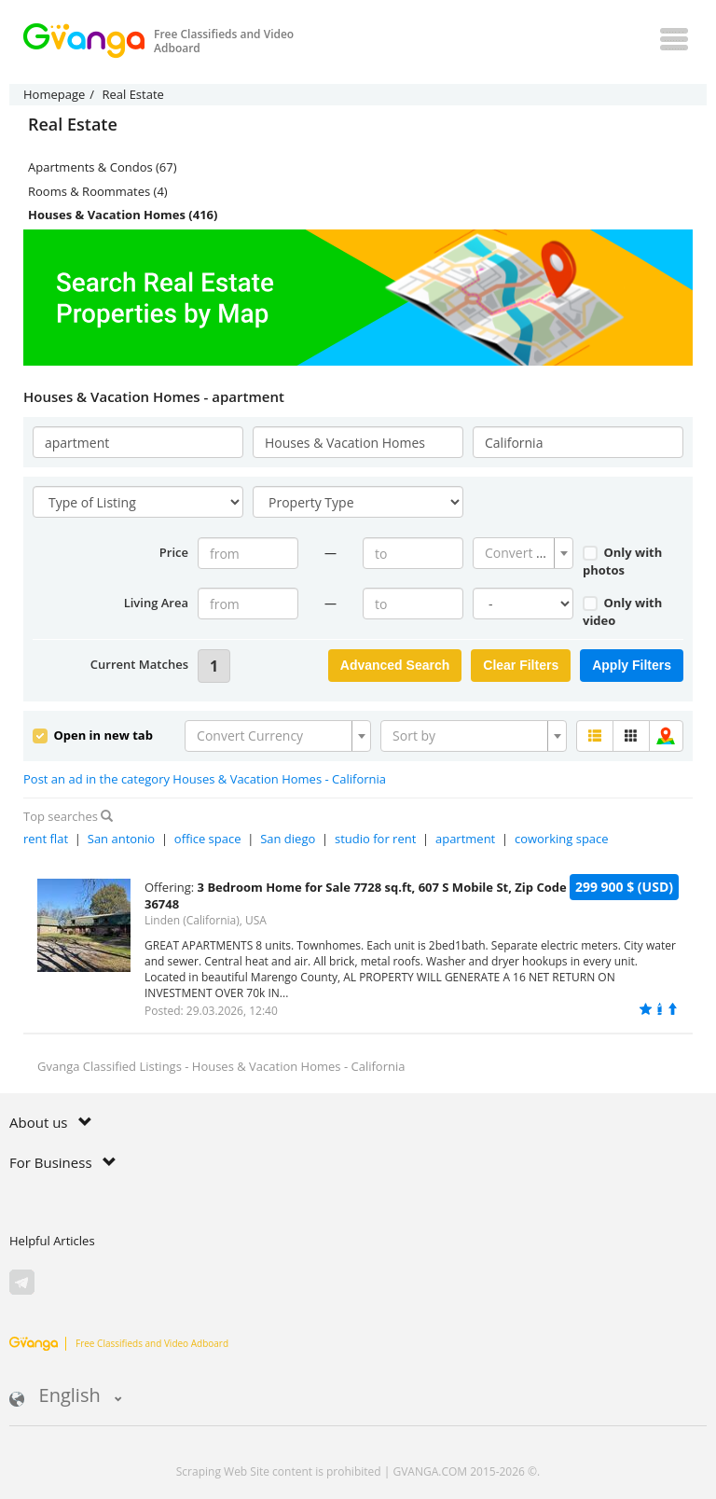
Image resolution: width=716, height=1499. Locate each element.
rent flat (45, 838)
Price (173, 552)
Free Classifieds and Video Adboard (118, 1343)
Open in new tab (93, 735)
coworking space (562, 838)
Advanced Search (395, 665)
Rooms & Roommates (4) (98, 191)
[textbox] (517, 553)
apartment (465, 838)
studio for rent (375, 838)
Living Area (156, 602)
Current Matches (139, 664)
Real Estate (72, 125)
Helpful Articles (52, 1240)
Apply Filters (631, 665)
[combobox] (523, 553)
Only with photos (622, 561)
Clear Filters (520, 665)
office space (207, 838)
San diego (287, 838)
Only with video (622, 611)
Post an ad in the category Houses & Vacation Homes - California (204, 778)
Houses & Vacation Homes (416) (122, 214)
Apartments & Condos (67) (102, 167)
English (65, 1397)
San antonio (121, 838)
